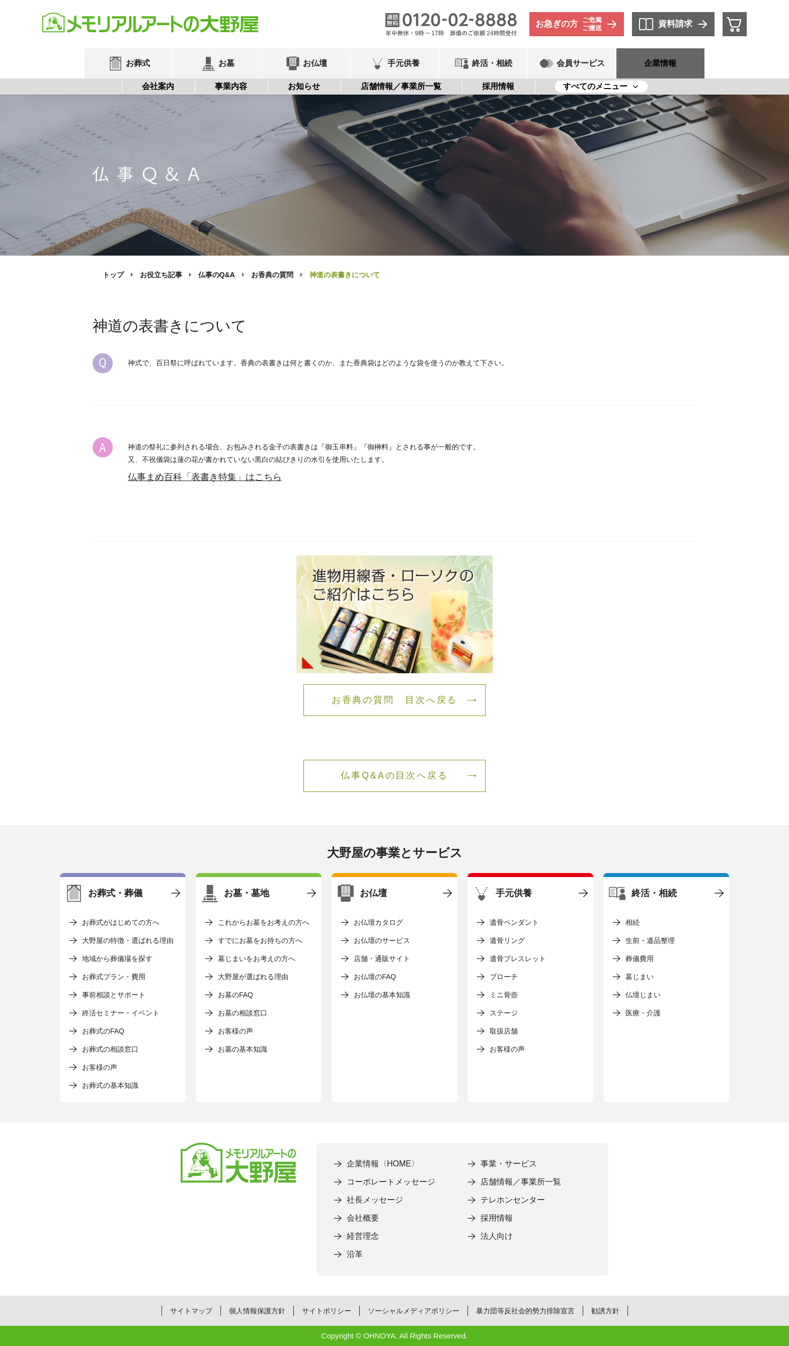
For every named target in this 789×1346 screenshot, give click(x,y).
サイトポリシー (326, 1311)
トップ (113, 275)
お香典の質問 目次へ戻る (395, 700)
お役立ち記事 (161, 275)
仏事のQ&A (216, 275)
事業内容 (231, 86)
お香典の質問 (272, 275)
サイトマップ (191, 1311)
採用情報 (498, 86)
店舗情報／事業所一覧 (401, 86)
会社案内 (158, 86)
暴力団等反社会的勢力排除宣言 (525, 1311)
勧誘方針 (605, 1311)
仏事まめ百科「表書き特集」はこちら (205, 477)
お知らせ (304, 86)
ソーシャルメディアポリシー (413, 1311)
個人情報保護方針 (257, 1311)
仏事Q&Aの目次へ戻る (394, 775)
